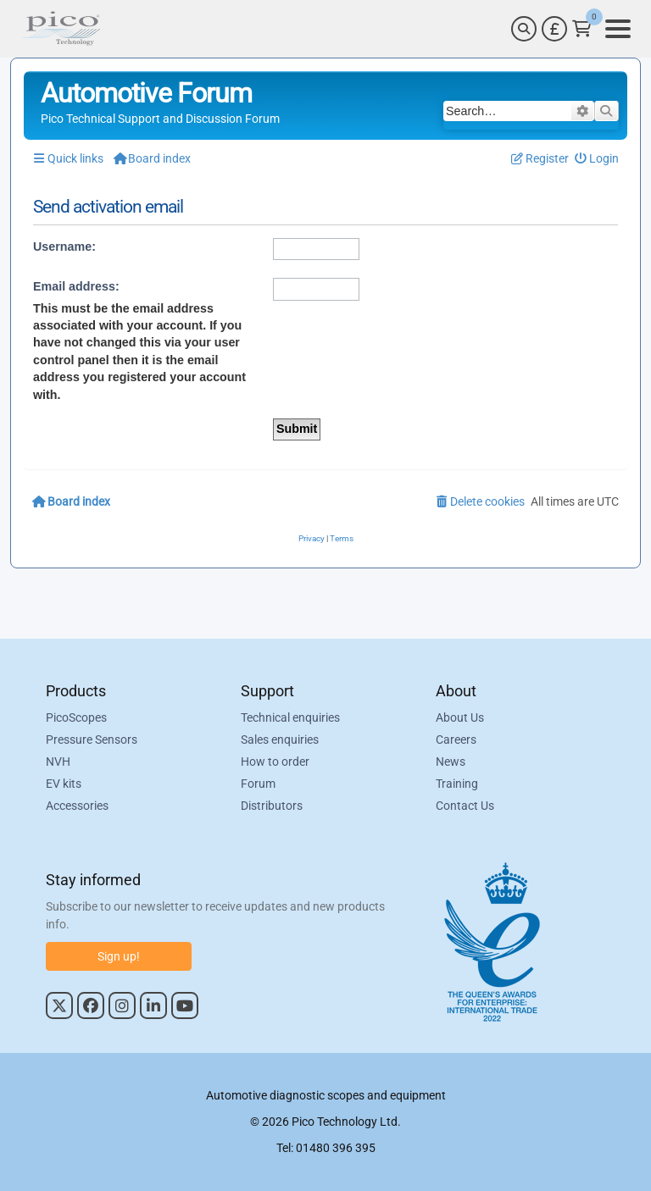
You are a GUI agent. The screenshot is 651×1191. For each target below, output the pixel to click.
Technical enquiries (290, 717)
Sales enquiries (280, 739)
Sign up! (118, 956)
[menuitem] (597, 159)
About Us (460, 717)
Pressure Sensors (91, 739)
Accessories (77, 805)
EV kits (63, 783)
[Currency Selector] (554, 29)
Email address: (76, 286)
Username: (64, 246)
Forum (258, 783)
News (450, 761)
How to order (275, 761)
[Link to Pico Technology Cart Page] (582, 28)
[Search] (524, 29)
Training (457, 783)
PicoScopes (76, 717)
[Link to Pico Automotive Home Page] (61, 29)
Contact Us (465, 805)
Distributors (272, 805)
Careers (456, 739)
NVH (58, 761)
